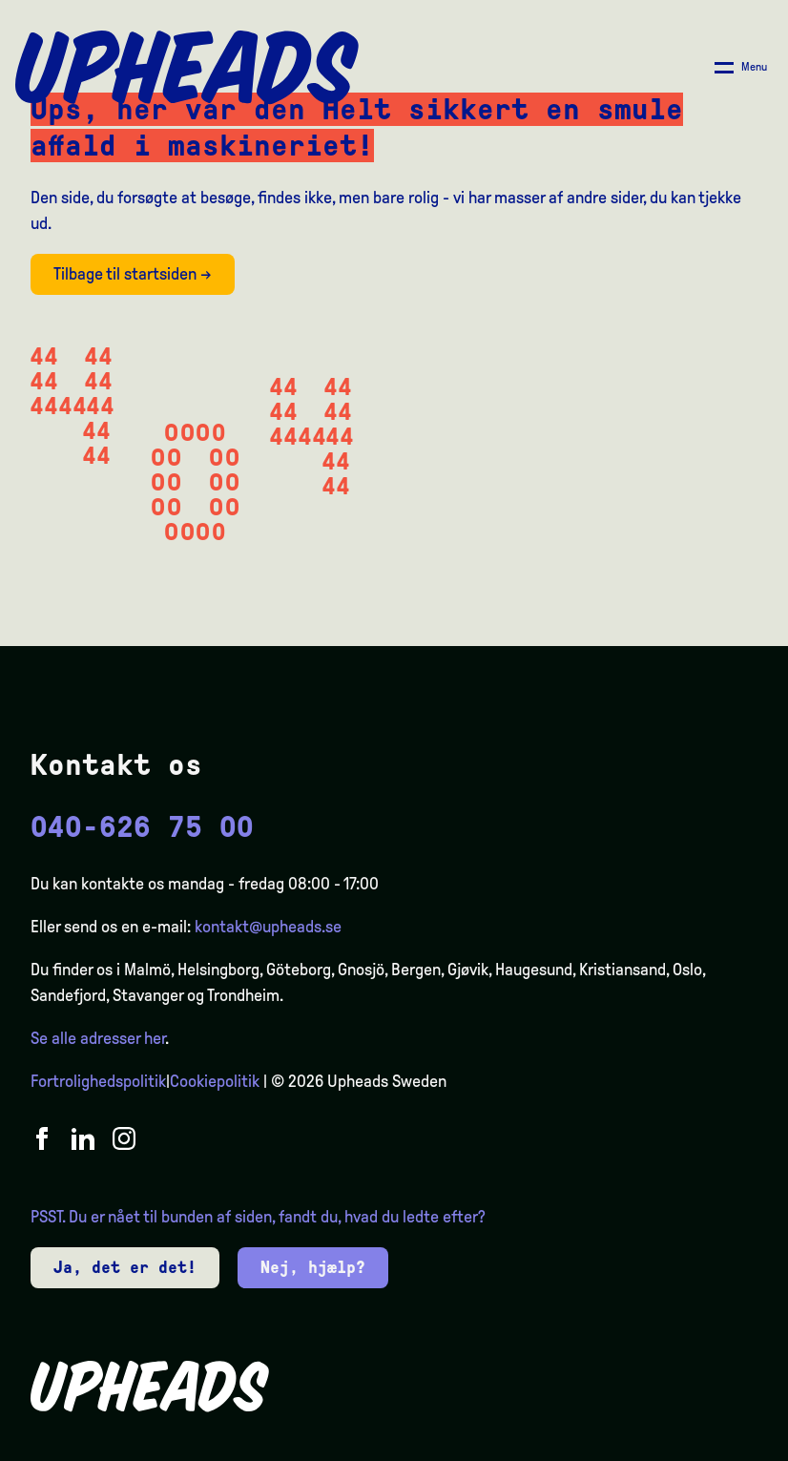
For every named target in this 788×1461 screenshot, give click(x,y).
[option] (683, 1445)
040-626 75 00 (142, 827)
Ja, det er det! (125, 1267)
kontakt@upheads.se (268, 926)
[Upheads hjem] (187, 68)
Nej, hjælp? (312, 1267)
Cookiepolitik (214, 1081)
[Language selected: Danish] (712, 1444)
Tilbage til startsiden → (132, 273)
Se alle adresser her (98, 1038)
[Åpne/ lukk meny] (741, 68)
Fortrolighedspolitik (98, 1081)
